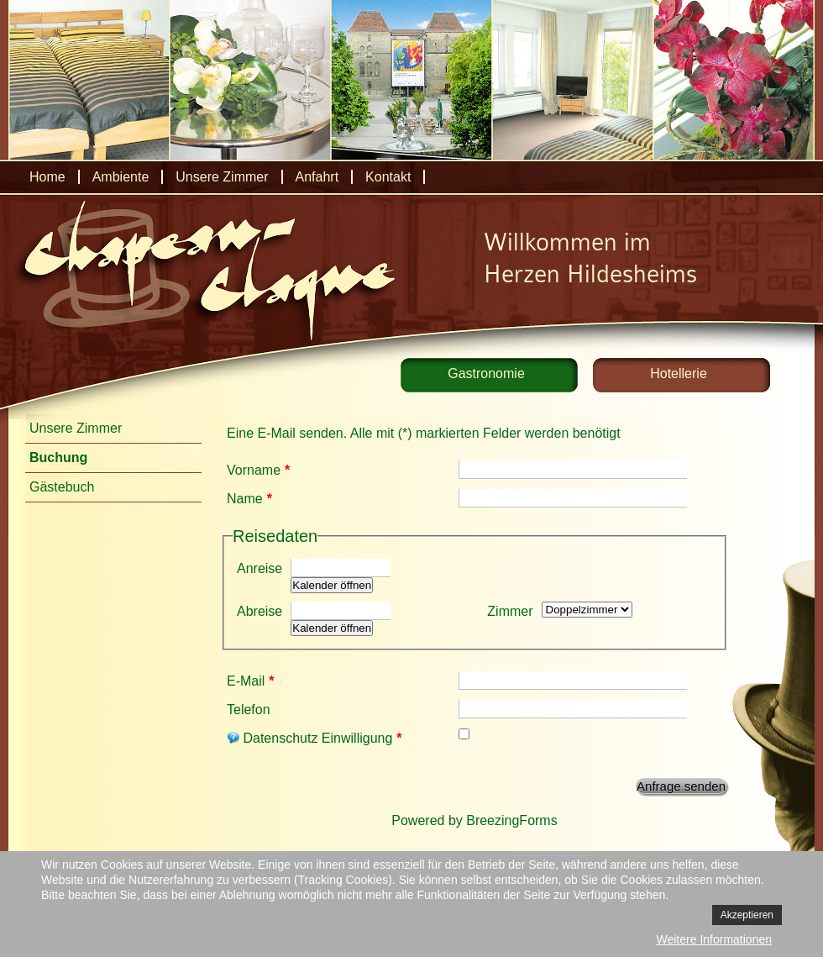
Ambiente (120, 177)
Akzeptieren (747, 915)
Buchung (58, 457)
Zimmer (509, 611)
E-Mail (251, 681)
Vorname (258, 470)
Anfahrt (317, 177)
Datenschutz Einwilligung (314, 738)
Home (47, 177)
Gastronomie (486, 373)
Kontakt (388, 177)
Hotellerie (678, 373)
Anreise (259, 568)
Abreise (259, 611)
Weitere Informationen (714, 939)
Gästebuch (61, 487)
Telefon (248, 709)
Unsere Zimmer (222, 177)
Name (249, 499)
